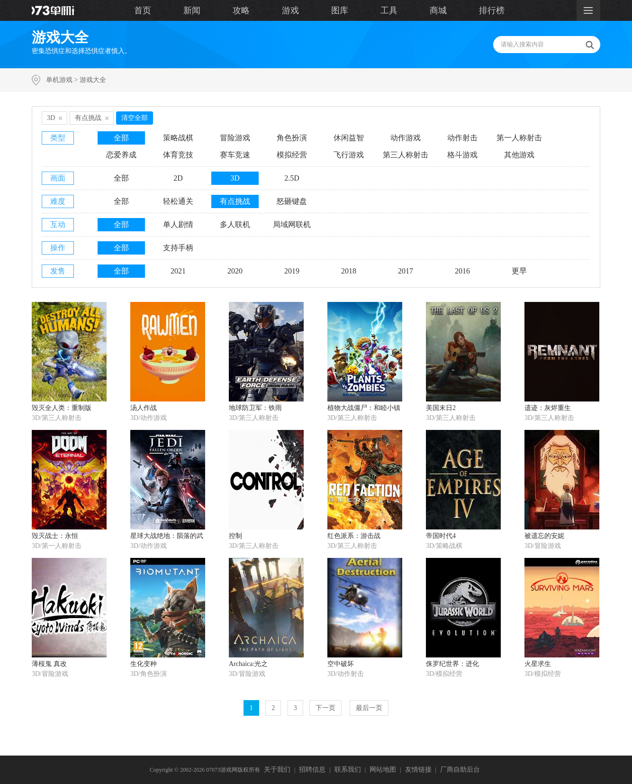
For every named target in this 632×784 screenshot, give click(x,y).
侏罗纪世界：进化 (452, 663)
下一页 (325, 707)
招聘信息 (312, 769)
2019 (291, 271)
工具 (388, 10)
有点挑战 (235, 201)
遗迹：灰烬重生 (547, 407)
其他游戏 (519, 155)
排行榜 (492, 10)
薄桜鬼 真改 (49, 663)
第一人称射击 (519, 138)
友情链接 (418, 769)
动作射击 (462, 138)
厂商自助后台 (460, 769)
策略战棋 (178, 138)
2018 (348, 271)
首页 (142, 10)
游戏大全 (93, 79)
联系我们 (347, 769)
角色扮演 (292, 138)
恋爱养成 (121, 155)
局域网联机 (292, 224)
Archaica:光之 (248, 663)
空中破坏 (340, 663)
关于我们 (277, 769)
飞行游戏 (349, 155)
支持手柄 (178, 248)
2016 (462, 271)
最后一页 (369, 707)
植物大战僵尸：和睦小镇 (363, 407)
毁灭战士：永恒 (55, 535)
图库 (339, 10)
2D (178, 178)
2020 (235, 271)
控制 (235, 535)
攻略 (241, 10)
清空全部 (134, 117)
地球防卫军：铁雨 (255, 407)
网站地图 (383, 769)
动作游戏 (405, 138)
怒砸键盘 (292, 201)
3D (235, 178)
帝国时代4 (441, 535)
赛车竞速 (235, 155)
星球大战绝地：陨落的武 (166, 535)
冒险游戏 (235, 138)
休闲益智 (349, 138)
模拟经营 (292, 155)
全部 (121, 138)
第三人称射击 (405, 155)
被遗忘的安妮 (544, 535)
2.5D (291, 178)
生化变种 (143, 663)
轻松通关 (178, 201)
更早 (519, 271)
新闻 (191, 10)
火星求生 (537, 663)
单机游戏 (59, 79)
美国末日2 (441, 407)
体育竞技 (178, 155)
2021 (178, 271)
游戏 (290, 10)
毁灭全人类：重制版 (61, 407)
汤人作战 (143, 407)
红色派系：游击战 (353, 535)
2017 (405, 271)
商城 (438, 10)
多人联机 (235, 224)
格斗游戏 (462, 155)
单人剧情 (178, 224)
